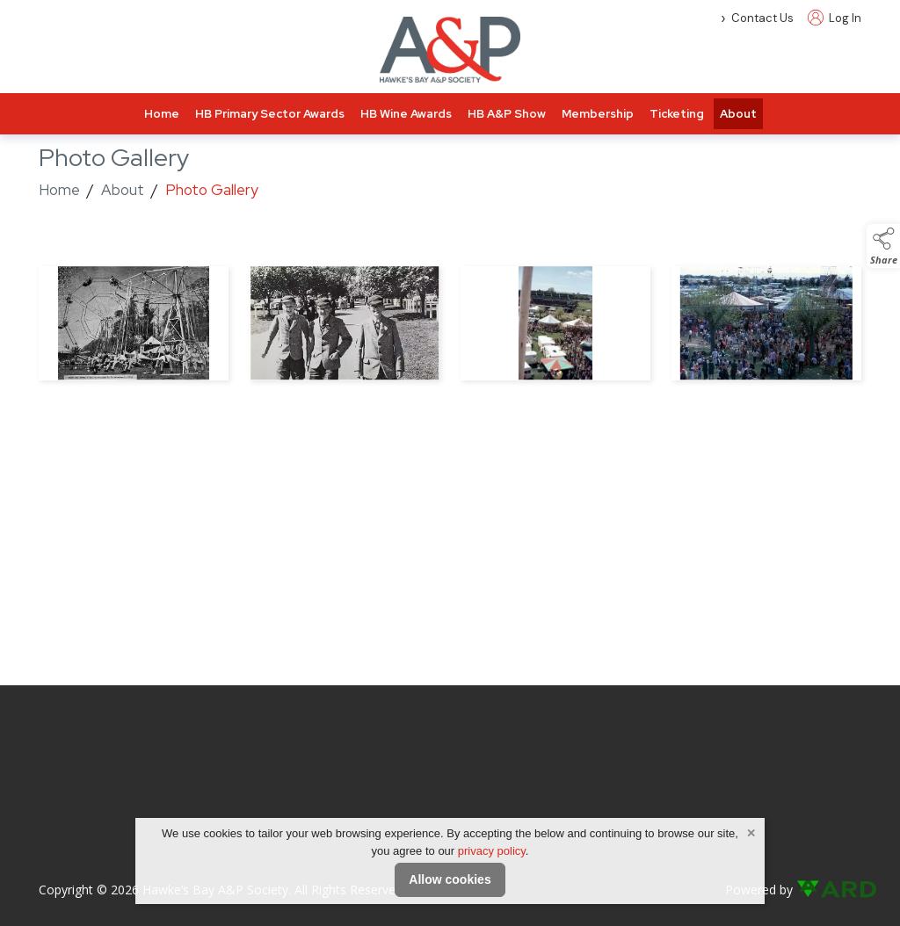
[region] (450, 327)
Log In (834, 18)
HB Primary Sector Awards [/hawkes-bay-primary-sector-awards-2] (270, 113)
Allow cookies (449, 879)
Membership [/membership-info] (598, 113)
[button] (883, 246)
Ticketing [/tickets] (677, 113)
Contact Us (762, 18)
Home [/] (161, 113)
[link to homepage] (450, 50)
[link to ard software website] (828, 889)
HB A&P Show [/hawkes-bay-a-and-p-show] (507, 113)
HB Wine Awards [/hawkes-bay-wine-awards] (406, 113)
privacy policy (492, 850)
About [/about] (738, 113)
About (122, 189)
